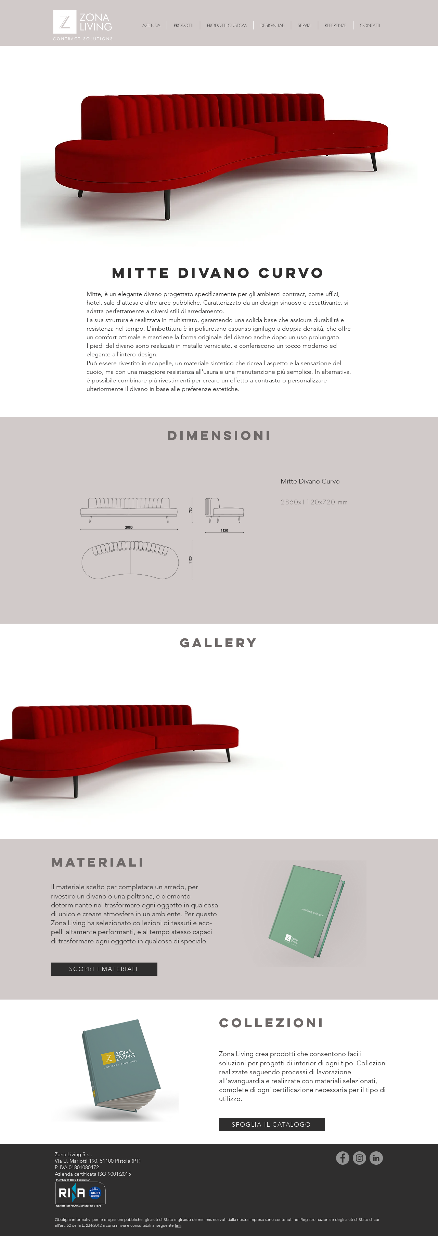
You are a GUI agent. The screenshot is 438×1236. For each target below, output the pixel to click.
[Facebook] (342, 1158)
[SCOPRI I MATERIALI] (104, 969)
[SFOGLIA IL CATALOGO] (272, 1124)
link (178, 1225)
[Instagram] (359, 1158)
